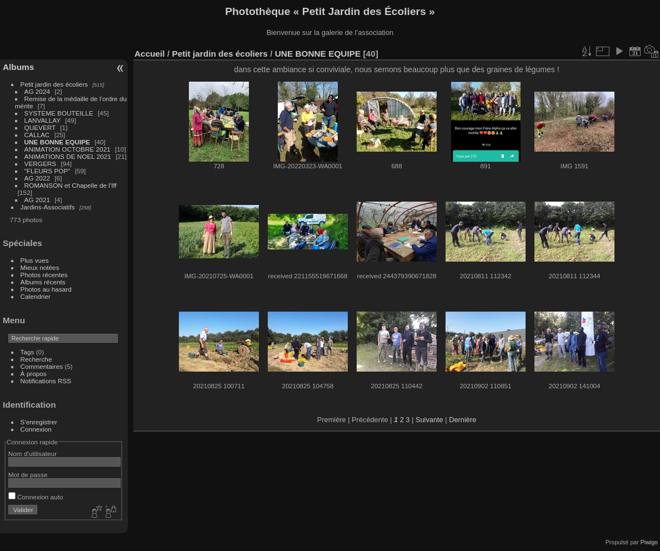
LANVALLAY (42, 120)
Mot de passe (28, 474)
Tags (27, 351)
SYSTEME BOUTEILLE (58, 113)
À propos (34, 373)
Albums (18, 67)
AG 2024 (37, 91)
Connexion (36, 429)
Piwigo (649, 542)
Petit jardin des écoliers (54, 84)
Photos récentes (44, 274)
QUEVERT (40, 127)
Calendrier (36, 296)
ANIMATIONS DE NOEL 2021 (67, 156)
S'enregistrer (39, 421)
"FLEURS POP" (47, 170)
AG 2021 (37, 199)
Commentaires (42, 366)
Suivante (429, 419)
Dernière (462, 419)
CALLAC (37, 134)
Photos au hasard (46, 289)
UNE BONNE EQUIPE (57, 142)
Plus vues (35, 260)
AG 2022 (37, 178)
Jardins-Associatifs (48, 207)
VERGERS (40, 163)
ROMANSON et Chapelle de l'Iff (70, 185)
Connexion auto (35, 496)
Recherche (36, 359)
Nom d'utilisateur (32, 453)
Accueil (149, 53)
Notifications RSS (46, 380)
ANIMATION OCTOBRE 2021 (68, 149)
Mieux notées (40, 267)
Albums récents (43, 281)
